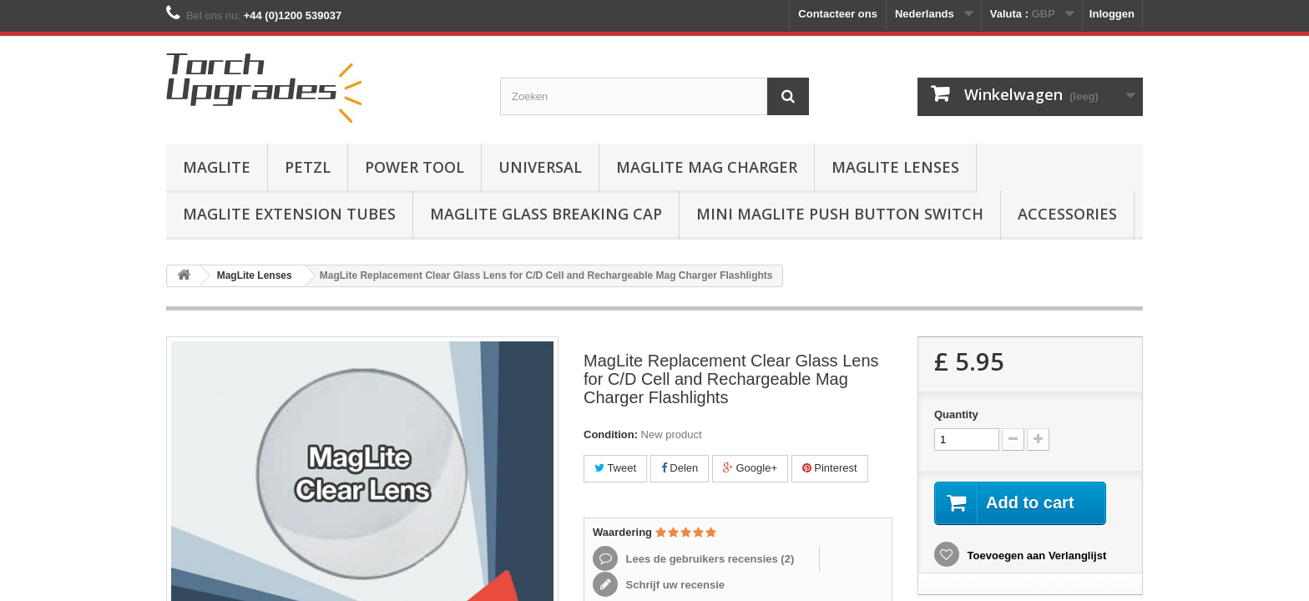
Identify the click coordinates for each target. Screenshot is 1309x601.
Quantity (956, 414)
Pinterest (829, 468)
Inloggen (1112, 14)
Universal (540, 167)
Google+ (750, 468)
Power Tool (414, 167)
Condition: (611, 434)
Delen (680, 468)
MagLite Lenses (895, 167)
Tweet (615, 468)
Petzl (308, 167)
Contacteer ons (837, 14)
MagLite (216, 167)
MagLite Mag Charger (706, 167)
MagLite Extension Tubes (289, 214)
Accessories (1067, 214)
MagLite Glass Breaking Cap (546, 214)
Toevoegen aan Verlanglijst (1035, 555)
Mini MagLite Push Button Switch (839, 214)
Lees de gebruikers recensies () (708, 559)
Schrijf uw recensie (674, 584)
